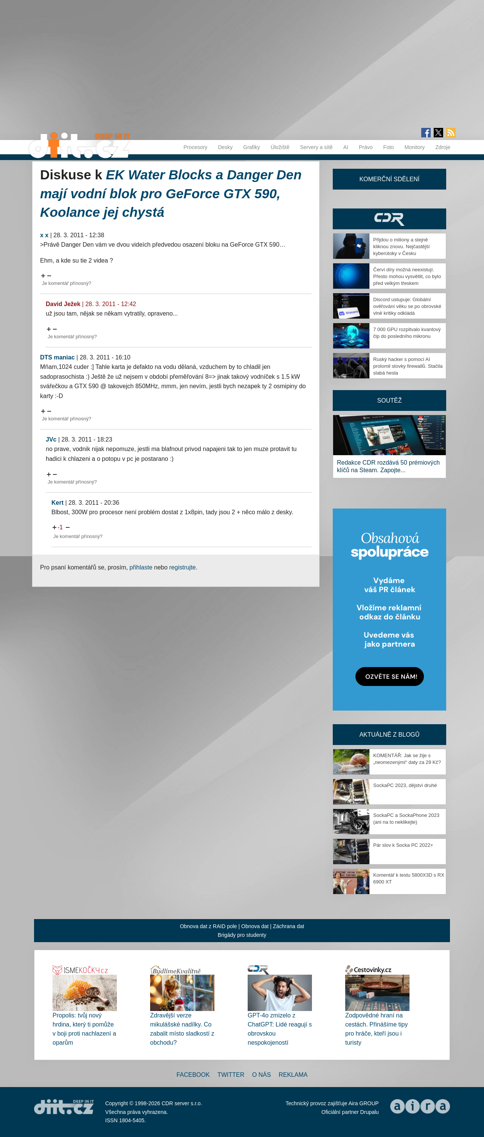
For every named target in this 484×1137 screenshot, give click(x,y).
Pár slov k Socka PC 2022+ (403, 845)
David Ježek (63, 304)
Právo (366, 147)
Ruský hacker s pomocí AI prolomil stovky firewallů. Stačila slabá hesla (408, 366)
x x (44, 235)
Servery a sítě (316, 147)
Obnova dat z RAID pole (208, 926)
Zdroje (442, 147)
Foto (388, 147)
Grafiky (251, 147)
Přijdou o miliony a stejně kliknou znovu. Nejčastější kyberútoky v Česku (401, 246)
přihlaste (141, 567)
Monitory (415, 147)
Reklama (293, 1075)
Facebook (193, 1075)
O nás (261, 1075)
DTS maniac (57, 357)
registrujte (182, 567)
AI (345, 147)
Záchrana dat (288, 926)
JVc (51, 439)
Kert (57, 502)
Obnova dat (254, 926)
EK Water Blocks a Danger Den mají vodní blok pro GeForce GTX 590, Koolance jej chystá (171, 193)
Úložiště (280, 147)
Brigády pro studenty (242, 935)
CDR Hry (389, 218)
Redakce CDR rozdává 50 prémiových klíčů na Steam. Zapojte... (388, 466)
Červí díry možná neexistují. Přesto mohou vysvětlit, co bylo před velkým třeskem (407, 276)
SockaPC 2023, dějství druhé (405, 785)
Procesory (195, 147)
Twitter (230, 1075)
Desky (225, 147)
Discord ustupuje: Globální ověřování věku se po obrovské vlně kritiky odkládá (407, 306)
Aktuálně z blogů (389, 734)
